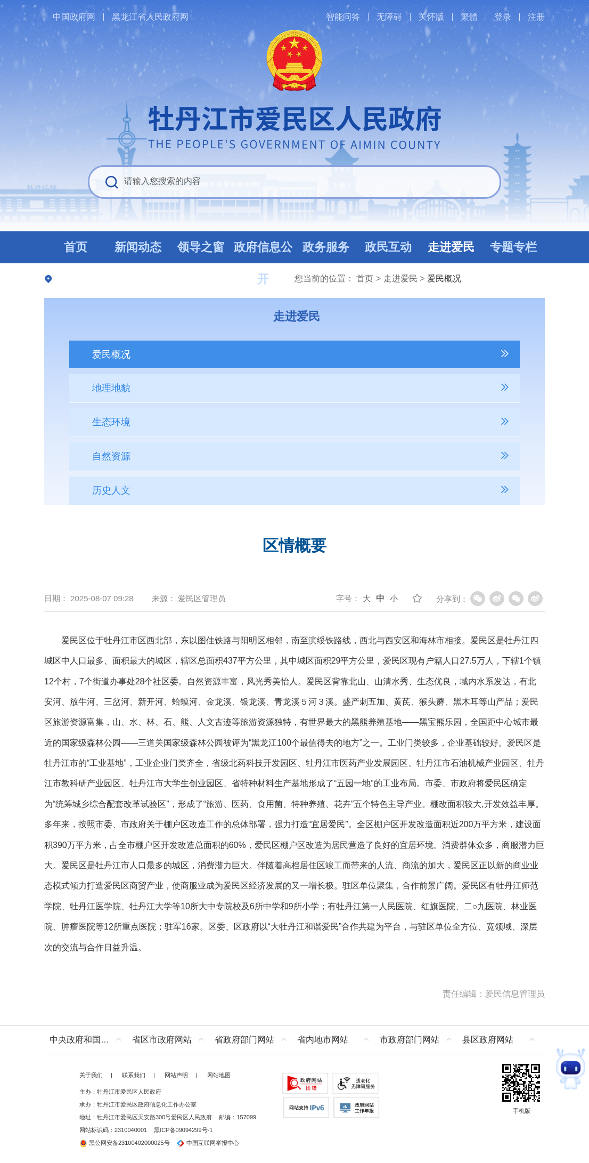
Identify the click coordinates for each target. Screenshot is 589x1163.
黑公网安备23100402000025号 (124, 1143)
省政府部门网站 (244, 1039)
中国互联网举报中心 (208, 1143)
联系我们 (133, 1075)
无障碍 (389, 16)
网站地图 (219, 1075)
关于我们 (91, 1075)
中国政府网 (74, 16)
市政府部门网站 (409, 1039)
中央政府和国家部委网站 (88, 1039)
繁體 (469, 16)
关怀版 (431, 16)
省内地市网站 (322, 1039)
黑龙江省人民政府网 (150, 16)
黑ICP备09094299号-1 (183, 1130)
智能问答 (343, 16)
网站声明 (176, 1075)
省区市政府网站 (162, 1039)
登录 (502, 16)
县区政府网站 (487, 1039)
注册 (536, 16)
